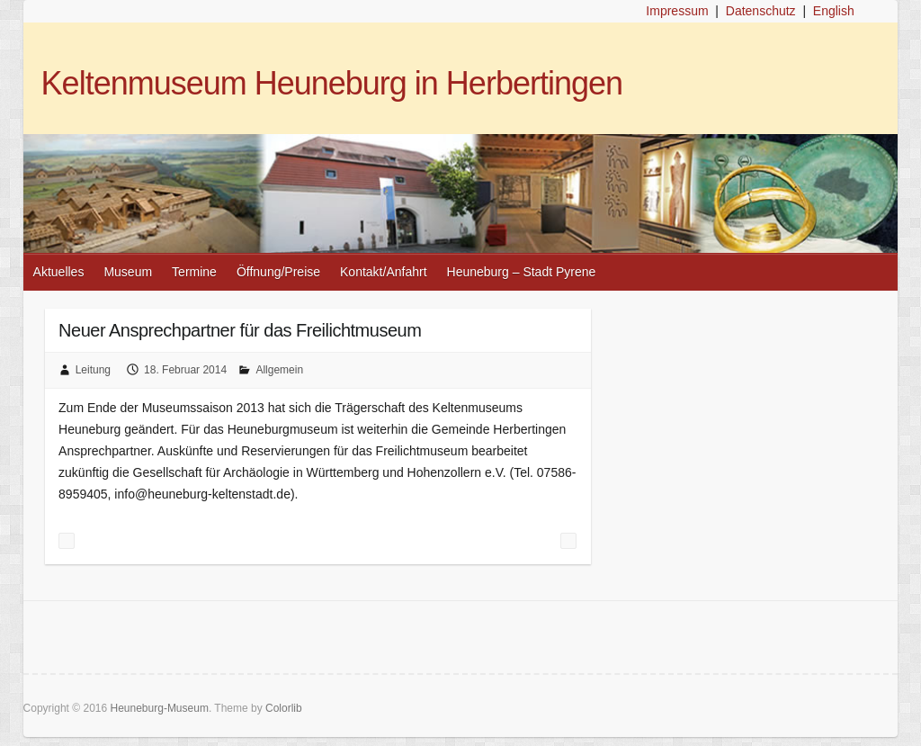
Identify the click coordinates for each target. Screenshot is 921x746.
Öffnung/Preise (278, 272)
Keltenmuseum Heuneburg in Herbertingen (331, 83)
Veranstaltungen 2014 (568, 541)
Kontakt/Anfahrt (383, 272)
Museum (127, 272)
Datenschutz (761, 11)
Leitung (93, 370)
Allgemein (279, 370)
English (833, 11)
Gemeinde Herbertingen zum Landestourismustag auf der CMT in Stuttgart (66, 541)
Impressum (677, 11)
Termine (194, 272)
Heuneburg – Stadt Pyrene (521, 272)
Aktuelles (59, 272)
